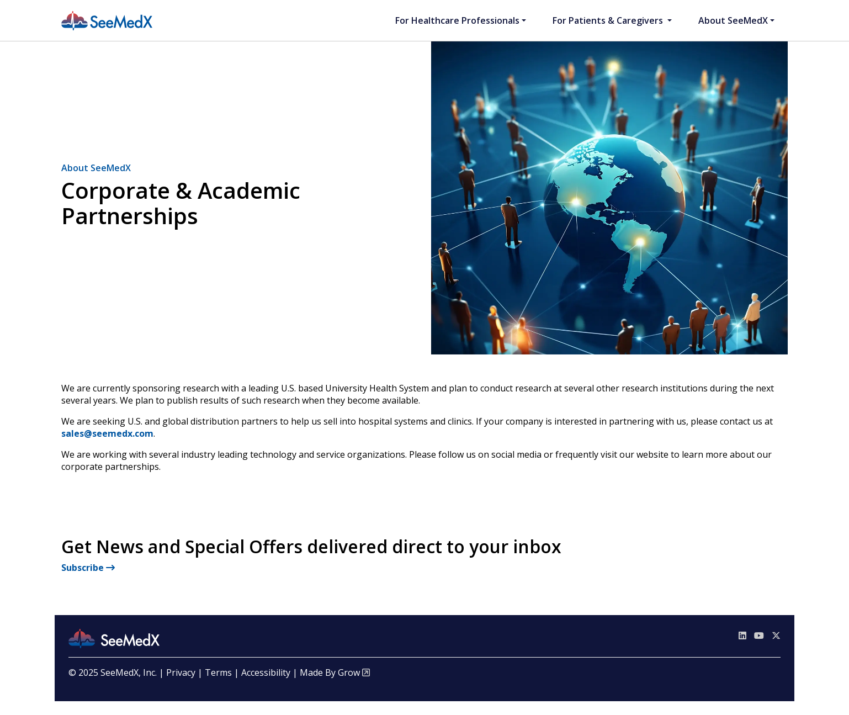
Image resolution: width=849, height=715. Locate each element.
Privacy (180, 672)
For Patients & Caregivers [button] (609, 20)
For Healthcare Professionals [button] (457, 20)
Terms (218, 672)
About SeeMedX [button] (733, 20)
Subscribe (88, 568)
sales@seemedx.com (107, 433)
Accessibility (265, 672)
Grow (349, 672)
